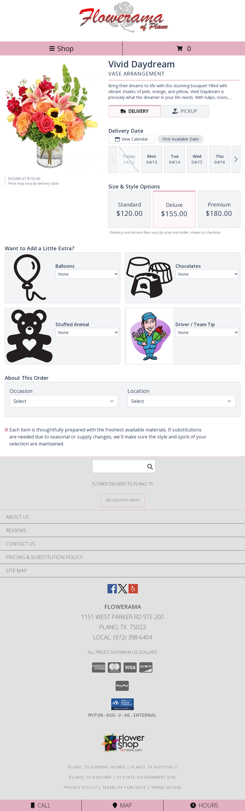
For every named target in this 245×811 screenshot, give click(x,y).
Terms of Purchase (124, 787)
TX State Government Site (146, 777)
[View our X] (122, 591)
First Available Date (180, 139)
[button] (122, 704)
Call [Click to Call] (41, 805)
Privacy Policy (80, 787)
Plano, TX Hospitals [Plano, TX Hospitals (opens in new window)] (154, 767)
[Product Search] (123, 466)
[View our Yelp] (133, 591)
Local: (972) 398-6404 (122, 637)
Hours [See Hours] (204, 805)
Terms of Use (166, 787)
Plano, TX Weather (90, 777)
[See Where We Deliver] (122, 500)
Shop (61, 48)
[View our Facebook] (112, 591)
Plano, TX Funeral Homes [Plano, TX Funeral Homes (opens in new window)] (97, 767)
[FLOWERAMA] (122, 33)
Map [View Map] (122, 805)
